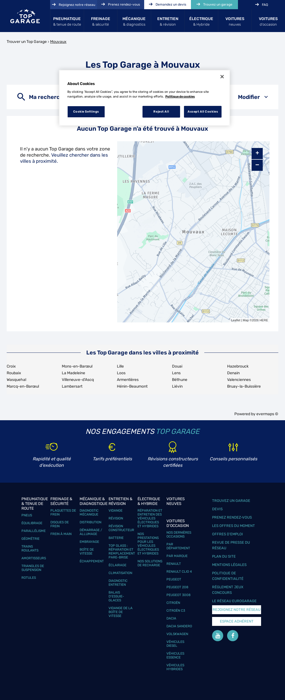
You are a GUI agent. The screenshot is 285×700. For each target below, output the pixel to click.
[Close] (222, 77)
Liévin (177, 386)
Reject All (161, 111)
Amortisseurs (33, 558)
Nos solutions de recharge (149, 563)
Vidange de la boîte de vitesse (120, 612)
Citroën (173, 603)
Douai (177, 366)
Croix (11, 366)
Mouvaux (58, 41)
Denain (233, 373)
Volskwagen (177, 634)
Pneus (26, 515)
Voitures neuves (175, 501)
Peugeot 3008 (178, 595)
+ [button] (257, 153)
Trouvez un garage (231, 501)
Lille (120, 366)
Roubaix (14, 373)
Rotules (28, 578)
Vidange (115, 510)
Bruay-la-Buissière (244, 386)
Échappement (92, 561)
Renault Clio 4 (179, 571)
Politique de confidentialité (228, 576)
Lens (176, 373)
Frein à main (61, 534)
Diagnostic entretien (118, 583)
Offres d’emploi (227, 534)
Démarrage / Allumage (91, 532)
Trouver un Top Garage (27, 41)
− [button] (257, 165)
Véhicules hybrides (175, 667)
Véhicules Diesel (175, 644)
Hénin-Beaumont (132, 386)
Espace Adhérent (237, 621)
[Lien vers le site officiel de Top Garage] (25, 16)
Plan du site (224, 556)
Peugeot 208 (177, 587)
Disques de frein (59, 524)
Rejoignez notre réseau (237, 609)
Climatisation (120, 573)
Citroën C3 (175, 610)
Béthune (179, 379)
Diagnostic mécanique (89, 512)
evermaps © (267, 414)
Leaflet (235, 320)
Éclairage (117, 565)
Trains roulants (29, 548)
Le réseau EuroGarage (234, 601)
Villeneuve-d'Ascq (78, 379)
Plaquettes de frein (63, 512)
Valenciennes (239, 379)
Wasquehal (16, 379)
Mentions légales (229, 565)
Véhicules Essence (175, 655)
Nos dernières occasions (178, 534)
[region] (144, 98)
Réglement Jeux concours (227, 590)
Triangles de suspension (32, 568)
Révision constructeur (121, 528)
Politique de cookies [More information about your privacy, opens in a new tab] (180, 96)
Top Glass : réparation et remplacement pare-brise (122, 551)
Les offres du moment (233, 526)
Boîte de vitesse (87, 551)
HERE (263, 320)
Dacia (171, 618)
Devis (217, 509)
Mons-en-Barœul (77, 366)
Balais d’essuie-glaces (116, 596)
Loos (121, 373)
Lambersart (72, 386)
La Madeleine (73, 373)
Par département (178, 546)
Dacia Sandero (179, 626)
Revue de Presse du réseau (231, 545)
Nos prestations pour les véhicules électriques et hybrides (148, 543)
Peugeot (173, 579)
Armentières (128, 379)
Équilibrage (31, 523)
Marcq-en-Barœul (23, 386)
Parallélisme (33, 531)
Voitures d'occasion (177, 523)
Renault (173, 564)
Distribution (90, 522)
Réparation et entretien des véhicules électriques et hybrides (149, 518)
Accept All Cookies (203, 111)
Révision (116, 518)
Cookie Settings (86, 111)
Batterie (116, 538)
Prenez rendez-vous (232, 517)
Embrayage (89, 542)
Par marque (177, 556)
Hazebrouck (238, 366)
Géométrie (30, 539)
